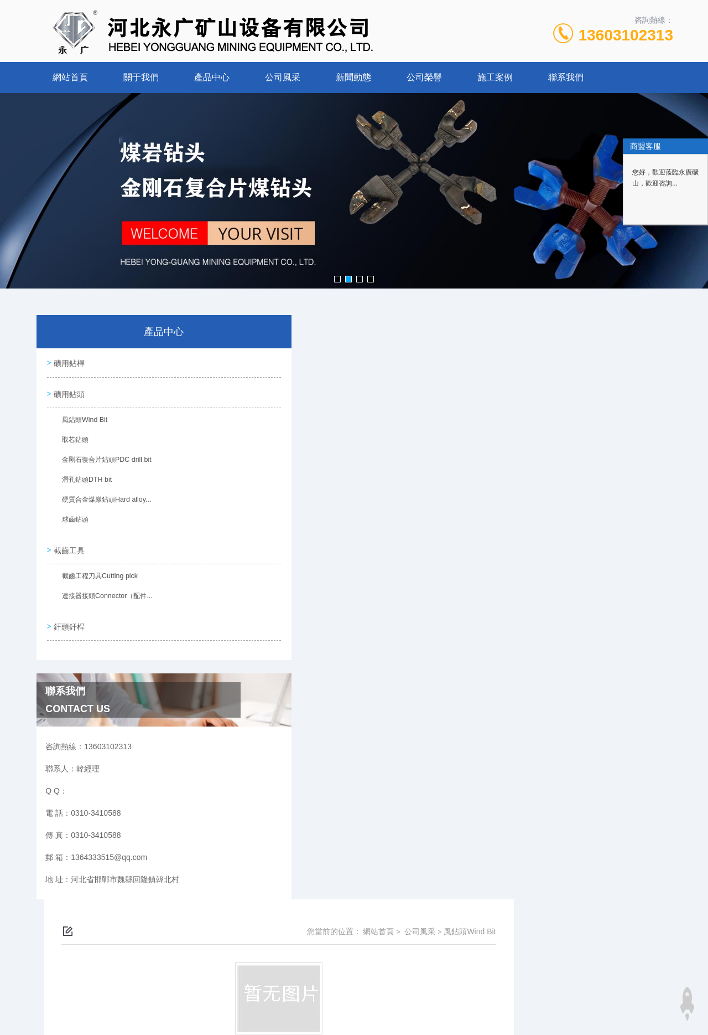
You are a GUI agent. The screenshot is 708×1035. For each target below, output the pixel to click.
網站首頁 (70, 77)
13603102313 (626, 35)
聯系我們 (566, 77)
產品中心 (212, 77)
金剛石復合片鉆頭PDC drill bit (104, 464)
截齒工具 (70, 552)
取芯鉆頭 (73, 444)
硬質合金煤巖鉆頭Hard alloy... (104, 504)
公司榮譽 (424, 77)
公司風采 (282, 77)
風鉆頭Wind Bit (82, 424)
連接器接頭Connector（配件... (104, 601)
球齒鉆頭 (73, 524)
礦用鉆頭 (70, 395)
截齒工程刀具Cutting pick (97, 581)
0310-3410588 (294, 968)
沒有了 (272, 468)
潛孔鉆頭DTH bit (84, 484)
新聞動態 (353, 77)
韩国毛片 (15, 1028)
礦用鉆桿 (70, 363)
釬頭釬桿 (70, 629)
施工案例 (495, 77)
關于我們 (141, 77)
